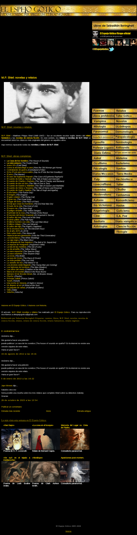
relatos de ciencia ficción (34, 321)
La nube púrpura (14, 163)
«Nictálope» (37, 458)
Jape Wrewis (7, 385)
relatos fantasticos (56, 321)
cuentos (48, 318)
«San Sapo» (8, 425)
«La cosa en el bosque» (42, 425)
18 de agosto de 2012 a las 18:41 (19, 354)
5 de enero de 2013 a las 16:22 (17, 378)
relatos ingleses (72, 321)
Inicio (48, 411)
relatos (19, 321)
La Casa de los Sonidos (17, 161)
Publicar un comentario (11, 407)
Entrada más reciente (10, 411)
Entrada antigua (84, 411)
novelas (73, 318)
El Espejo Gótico (62, 312)
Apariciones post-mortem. (72, 458)
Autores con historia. (37, 305)
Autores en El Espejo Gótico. (14, 305)
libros (55, 318)
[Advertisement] (27, 46)
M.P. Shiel (64, 318)
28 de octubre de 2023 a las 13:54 (19, 400)
